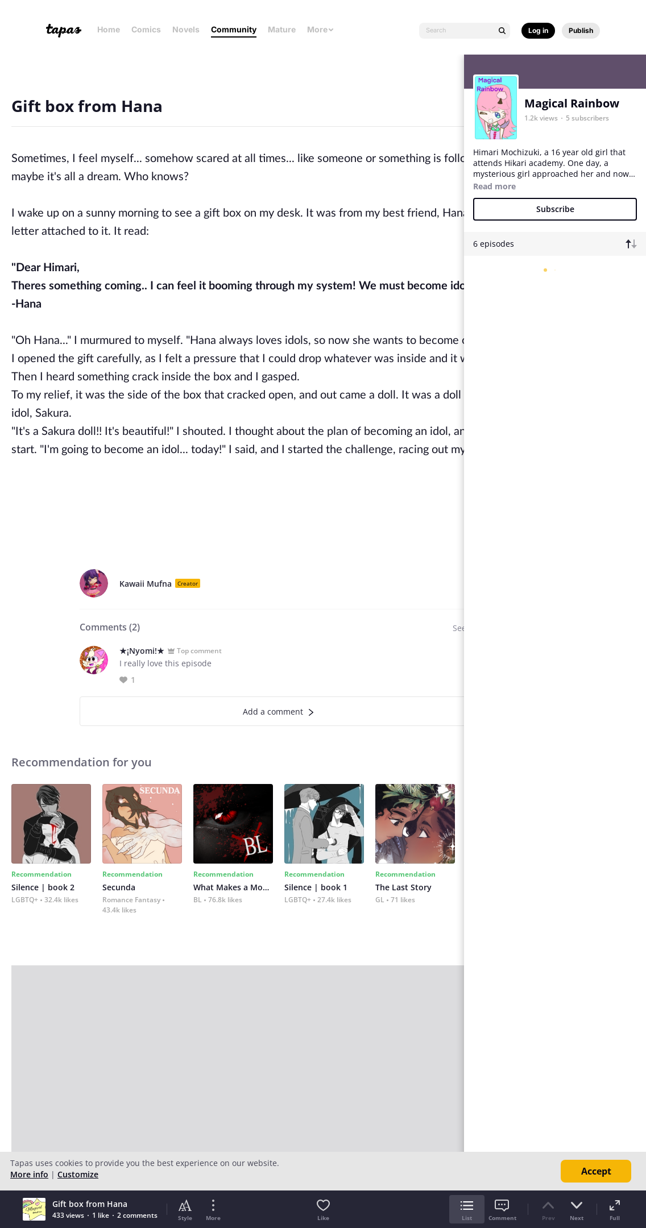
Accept (596, 1171)
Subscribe (555, 209)
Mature (282, 29)
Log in (538, 30)
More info (29, 1174)
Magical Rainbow (571, 103)
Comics (146, 29)
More (320, 29)
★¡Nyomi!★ (141, 651)
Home (108, 29)
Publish (581, 30)
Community (233, 29)
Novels (186, 29)
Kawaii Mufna (145, 583)
